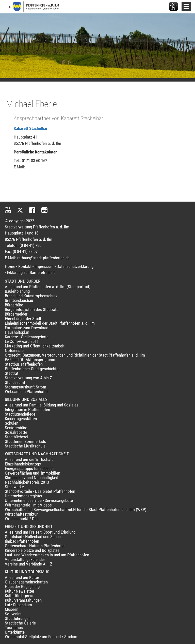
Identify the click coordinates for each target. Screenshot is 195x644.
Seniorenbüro (16, 427)
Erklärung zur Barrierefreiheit (31, 272)
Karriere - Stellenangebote (26, 337)
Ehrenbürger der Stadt (23, 318)
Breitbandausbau (19, 300)
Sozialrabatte (16, 432)
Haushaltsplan (17, 332)
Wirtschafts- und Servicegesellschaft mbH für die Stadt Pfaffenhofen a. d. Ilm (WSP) (75, 509)
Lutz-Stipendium (18, 604)
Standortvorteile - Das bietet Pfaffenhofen (40, 491)
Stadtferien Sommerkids (25, 441)
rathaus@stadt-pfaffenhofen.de (43, 257)
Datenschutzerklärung (75, 266)
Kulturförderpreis (19, 595)
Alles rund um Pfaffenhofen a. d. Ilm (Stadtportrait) (47, 286)
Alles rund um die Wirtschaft (29, 459)
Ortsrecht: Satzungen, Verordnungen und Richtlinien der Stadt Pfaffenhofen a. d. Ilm (75, 355)
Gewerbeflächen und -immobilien (32, 473)
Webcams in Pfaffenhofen (26, 391)
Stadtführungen (17, 618)
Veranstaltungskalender (25, 559)
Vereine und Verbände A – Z (28, 564)
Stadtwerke (14, 486)
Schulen (11, 423)
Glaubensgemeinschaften (26, 582)
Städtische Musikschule (25, 446)
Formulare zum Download (26, 327)
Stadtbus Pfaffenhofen (24, 364)
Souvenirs (13, 614)
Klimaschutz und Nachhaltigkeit (31, 477)
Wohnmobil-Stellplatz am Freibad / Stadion (41, 636)
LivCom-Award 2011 (22, 341)
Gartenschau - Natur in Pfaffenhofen (35, 545)
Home (10, 266)
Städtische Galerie (20, 623)
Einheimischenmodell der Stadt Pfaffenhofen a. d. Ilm (50, 323)
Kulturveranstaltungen (23, 600)
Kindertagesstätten (21, 418)
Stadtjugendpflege (20, 414)
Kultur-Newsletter (19, 591)
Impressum (44, 266)
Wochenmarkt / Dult (22, 518)
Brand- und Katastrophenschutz (31, 296)
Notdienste (14, 350)
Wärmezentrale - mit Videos (28, 505)
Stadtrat (11, 373)
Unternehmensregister (23, 496)
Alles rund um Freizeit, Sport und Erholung (40, 532)
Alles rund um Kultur (22, 577)
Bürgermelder (16, 314)
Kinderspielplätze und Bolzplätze (32, 550)
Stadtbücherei (16, 437)
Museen (11, 609)
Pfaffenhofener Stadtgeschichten (32, 368)
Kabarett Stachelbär (30, 128)
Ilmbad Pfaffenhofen (22, 541)
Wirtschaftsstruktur (21, 514)
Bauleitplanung (17, 291)
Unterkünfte (15, 632)
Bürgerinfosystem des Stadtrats (31, 309)
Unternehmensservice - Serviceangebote (39, 500)
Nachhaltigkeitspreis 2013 (27, 482)
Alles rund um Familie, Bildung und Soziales (41, 405)
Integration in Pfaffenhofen (27, 409)
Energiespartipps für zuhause (29, 468)
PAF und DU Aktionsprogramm (30, 359)
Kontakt (24, 266)
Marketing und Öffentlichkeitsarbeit (34, 346)
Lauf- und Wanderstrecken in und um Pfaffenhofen (47, 555)
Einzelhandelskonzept (23, 464)
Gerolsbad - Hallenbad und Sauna (33, 536)
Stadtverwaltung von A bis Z (28, 378)
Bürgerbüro (14, 305)
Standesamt (15, 382)
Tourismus (14, 627)
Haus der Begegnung (22, 586)
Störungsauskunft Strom (25, 387)
